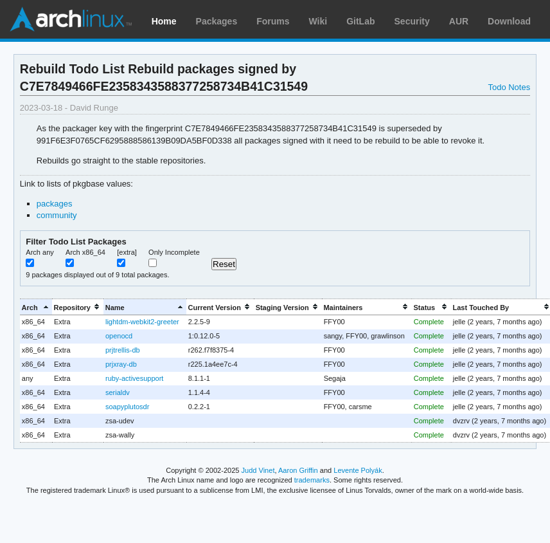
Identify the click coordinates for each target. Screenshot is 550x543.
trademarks (312, 480)
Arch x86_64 (85, 252)
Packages (217, 21)
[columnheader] (36, 307)
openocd (118, 336)
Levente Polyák (357, 470)
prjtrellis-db (122, 350)
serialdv (117, 392)
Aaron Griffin (298, 470)
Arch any (40, 252)
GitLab (360, 21)
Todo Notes (509, 87)
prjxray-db (121, 364)
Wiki (318, 21)
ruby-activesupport (134, 378)
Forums (272, 21)
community (57, 215)
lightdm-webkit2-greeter (142, 322)
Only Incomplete (174, 252)
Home (164, 21)
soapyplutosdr (127, 406)
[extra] (127, 252)
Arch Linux (71, 19)
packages (55, 203)
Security (412, 21)
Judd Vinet (258, 470)
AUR (458, 21)
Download (509, 21)
